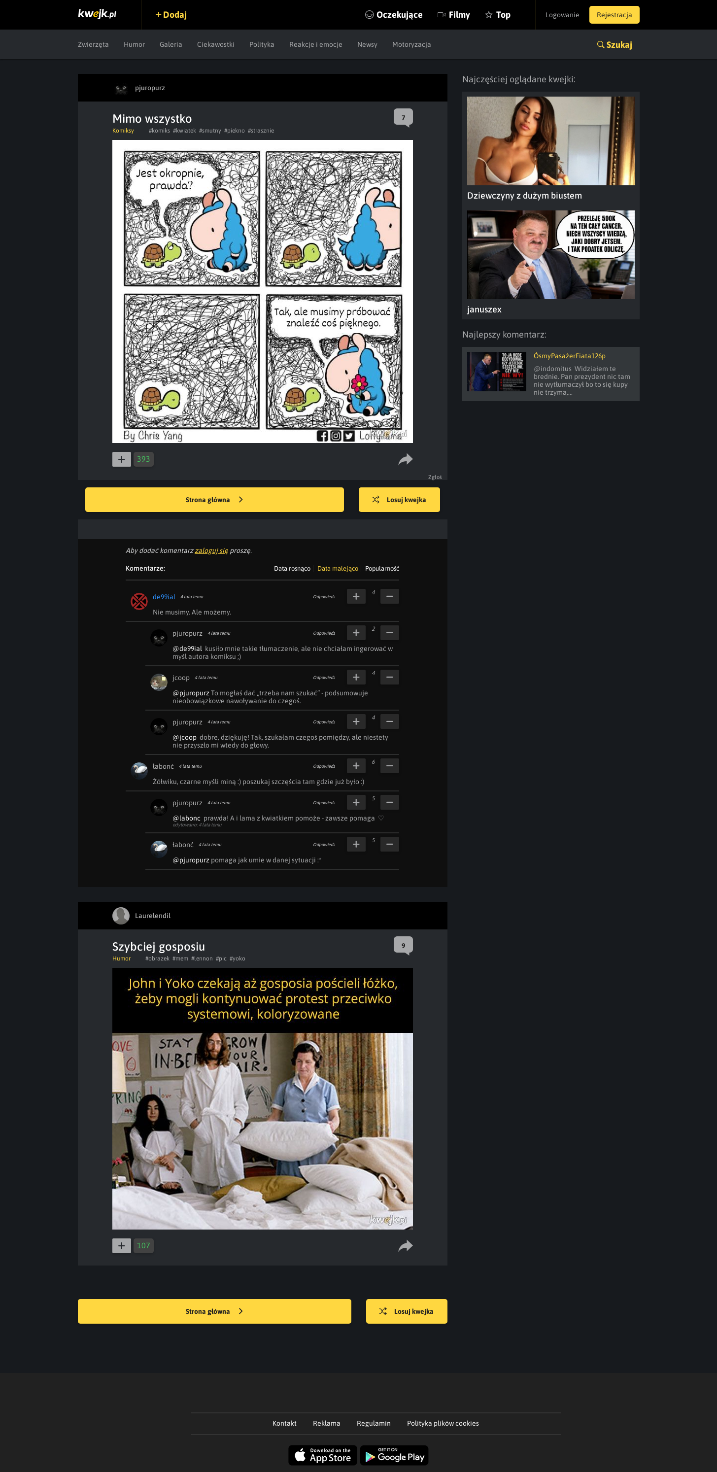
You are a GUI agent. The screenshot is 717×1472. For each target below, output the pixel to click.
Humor (134, 44)
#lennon (202, 958)
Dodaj (175, 14)
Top (503, 14)
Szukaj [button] (619, 44)
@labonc (186, 818)
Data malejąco (337, 568)
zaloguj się (211, 550)
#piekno (234, 130)
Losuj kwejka (399, 500)
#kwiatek (184, 130)
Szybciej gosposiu (158, 946)
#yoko (237, 958)
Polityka (261, 44)
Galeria (171, 44)
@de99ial (187, 648)
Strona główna (214, 500)
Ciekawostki (216, 44)
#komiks (159, 130)
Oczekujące (399, 14)
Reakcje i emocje (315, 44)
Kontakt (285, 1423)
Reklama (327, 1423)
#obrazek (157, 958)
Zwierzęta (93, 44)
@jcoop (184, 737)
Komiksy (123, 130)
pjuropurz (187, 633)
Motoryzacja (411, 44)
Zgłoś (435, 477)
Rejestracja (614, 15)
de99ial (164, 597)
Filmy (459, 14)
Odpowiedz (324, 596)
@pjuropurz (190, 693)
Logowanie (563, 15)
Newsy (367, 44)
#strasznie (261, 130)
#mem (180, 958)
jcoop (181, 678)
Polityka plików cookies (443, 1423)
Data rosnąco (292, 568)
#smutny (210, 130)
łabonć (163, 766)
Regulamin (374, 1423)
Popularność (382, 568)
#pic (221, 958)
